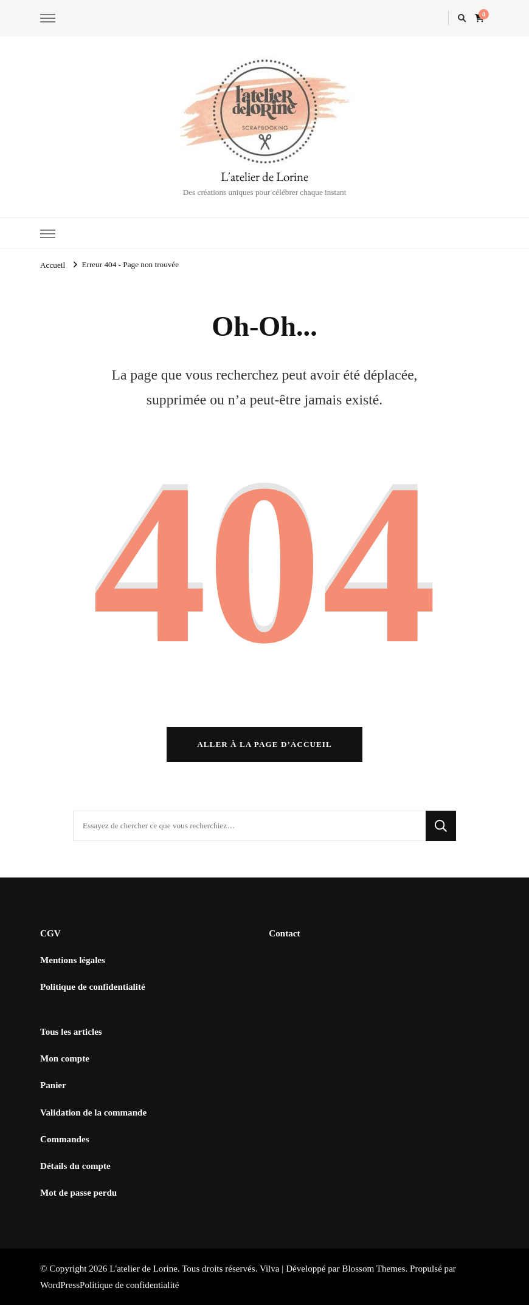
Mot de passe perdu (78, 1193)
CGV (50, 933)
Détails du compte (75, 1166)
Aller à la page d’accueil (264, 744)
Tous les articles (71, 1032)
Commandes (64, 1139)
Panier (53, 1085)
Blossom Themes (373, 1268)
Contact (284, 933)
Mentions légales (72, 960)
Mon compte (64, 1058)
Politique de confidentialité (92, 987)
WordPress (60, 1285)
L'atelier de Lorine (264, 176)
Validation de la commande (93, 1112)
